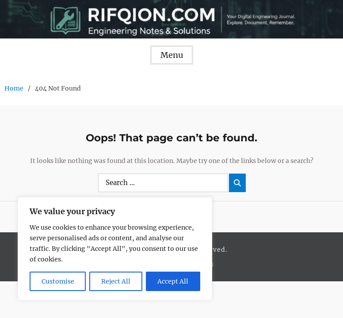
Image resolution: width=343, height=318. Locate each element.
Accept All (172, 281)
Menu (171, 55)
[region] (115, 248)
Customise (58, 281)
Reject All (115, 281)
